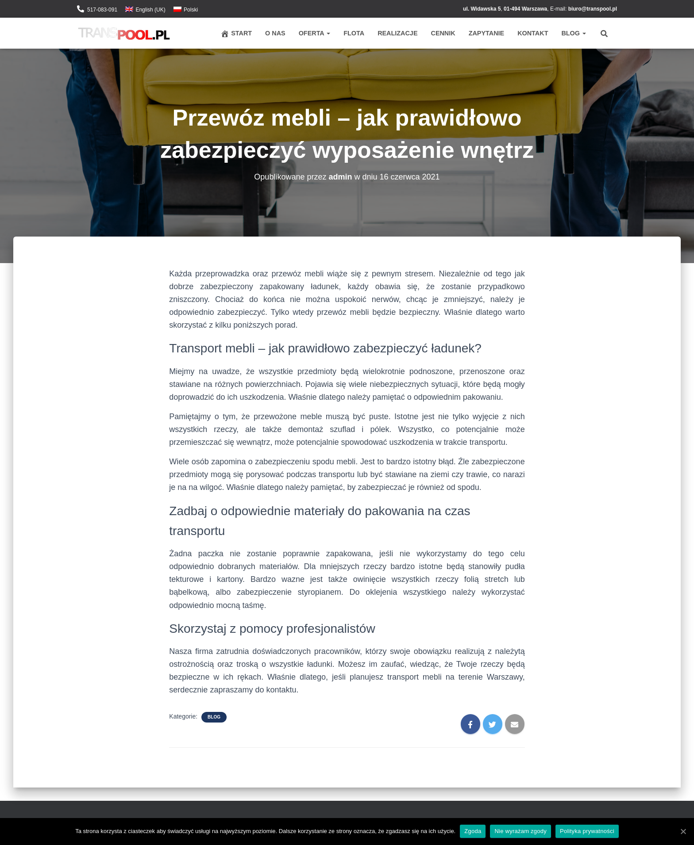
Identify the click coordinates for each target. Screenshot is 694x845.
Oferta (315, 33)
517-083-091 (102, 10)
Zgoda (472, 831)
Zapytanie (486, 33)
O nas (275, 33)
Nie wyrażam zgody (520, 831)
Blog (573, 33)
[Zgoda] (683, 831)
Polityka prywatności (587, 831)
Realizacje (397, 33)
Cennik (443, 33)
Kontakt (532, 33)
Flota (353, 33)
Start (236, 33)
